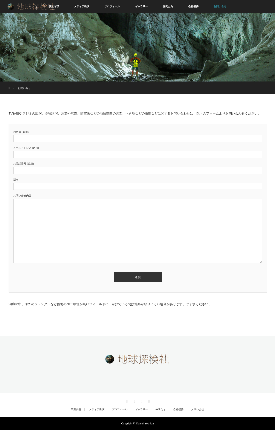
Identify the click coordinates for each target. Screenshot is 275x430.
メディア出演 (81, 6)
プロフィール (112, 6)
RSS (148, 400)
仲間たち (168, 6)
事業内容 (76, 409)
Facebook (134, 400)
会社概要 (193, 6)
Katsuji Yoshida (145, 423)
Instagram (141, 400)
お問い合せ (220, 6)
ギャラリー (141, 6)
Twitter (126, 400)
